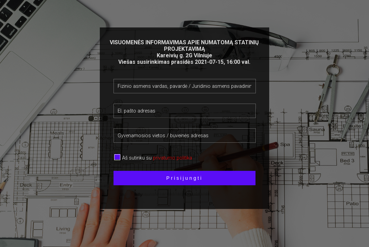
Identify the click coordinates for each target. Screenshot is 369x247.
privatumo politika (172, 158)
